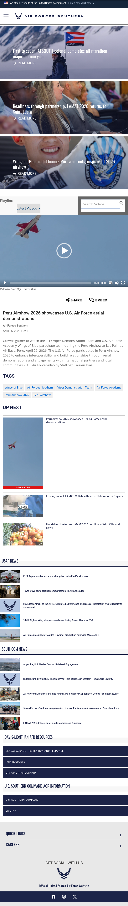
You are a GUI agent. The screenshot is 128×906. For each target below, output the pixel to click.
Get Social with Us (64, 863)
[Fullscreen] (123, 283)
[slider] (50, 283)
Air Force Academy (109, 387)
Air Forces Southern (40, 387)
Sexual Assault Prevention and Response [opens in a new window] (35, 751)
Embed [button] (98, 300)
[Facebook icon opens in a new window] (53, 897)
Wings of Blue (14, 387)
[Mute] (117, 283)
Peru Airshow (42, 395)
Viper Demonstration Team (74, 387)
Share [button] (74, 300)
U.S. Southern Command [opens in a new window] (22, 800)
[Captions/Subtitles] (111, 283)
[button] (81, 3)
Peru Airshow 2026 (17, 395)
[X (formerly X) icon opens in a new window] (75, 897)
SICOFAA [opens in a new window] (11, 810)
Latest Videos (27, 208)
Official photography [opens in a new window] (21, 773)
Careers (12, 844)
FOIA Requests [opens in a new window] (15, 762)
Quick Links (15, 833)
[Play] (5, 283)
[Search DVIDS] (100, 204)
